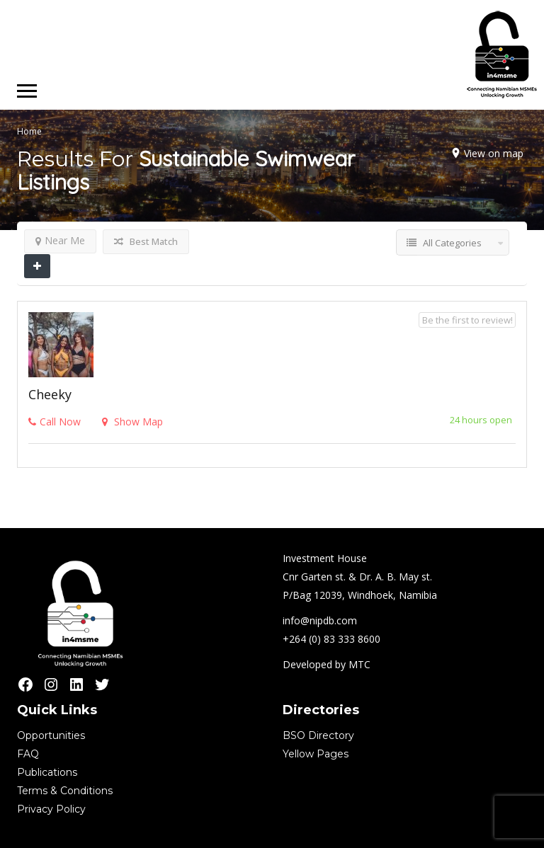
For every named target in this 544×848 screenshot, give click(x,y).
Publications (47, 772)
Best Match (146, 241)
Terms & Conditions (65, 790)
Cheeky (50, 394)
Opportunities (51, 735)
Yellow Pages (315, 753)
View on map (493, 153)
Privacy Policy (51, 809)
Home (29, 131)
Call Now (54, 421)
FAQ (28, 753)
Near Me (60, 240)
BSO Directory (318, 735)
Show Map (132, 421)
